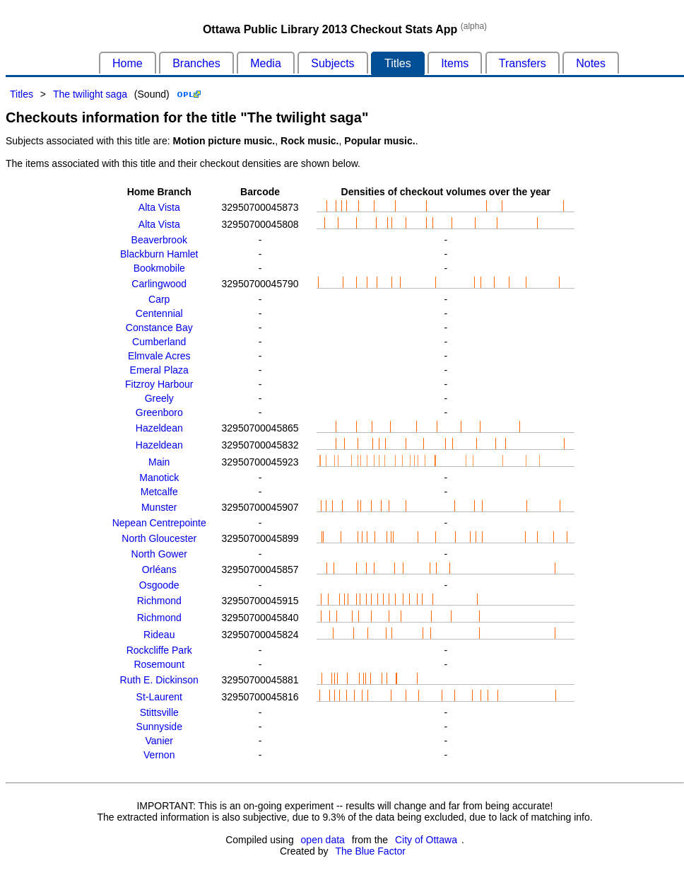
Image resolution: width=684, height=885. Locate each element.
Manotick (159, 477)
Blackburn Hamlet (159, 254)
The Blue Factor (370, 851)
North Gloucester (159, 538)
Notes (591, 63)
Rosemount (159, 664)
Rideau (159, 634)
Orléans (159, 569)
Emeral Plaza (159, 370)
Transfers (522, 63)
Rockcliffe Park (159, 650)
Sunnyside (159, 726)
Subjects (332, 63)
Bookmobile (159, 268)
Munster (159, 507)
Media (265, 63)
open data (323, 839)
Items (454, 63)
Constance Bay (159, 327)
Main (159, 462)
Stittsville (159, 712)
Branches (196, 63)
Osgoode (159, 585)
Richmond (159, 600)
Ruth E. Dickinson (159, 680)
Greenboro (159, 412)
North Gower (159, 554)
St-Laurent (159, 696)
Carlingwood (159, 283)
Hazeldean (159, 428)
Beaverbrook (159, 239)
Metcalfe (159, 491)
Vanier (159, 740)
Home (127, 63)
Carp (159, 299)
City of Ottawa (426, 839)
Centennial (159, 313)
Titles (397, 63)
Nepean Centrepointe (159, 522)
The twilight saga (90, 94)
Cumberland (159, 341)
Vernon (159, 754)
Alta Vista (159, 207)
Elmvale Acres (159, 355)
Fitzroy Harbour (159, 384)
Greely (159, 398)
